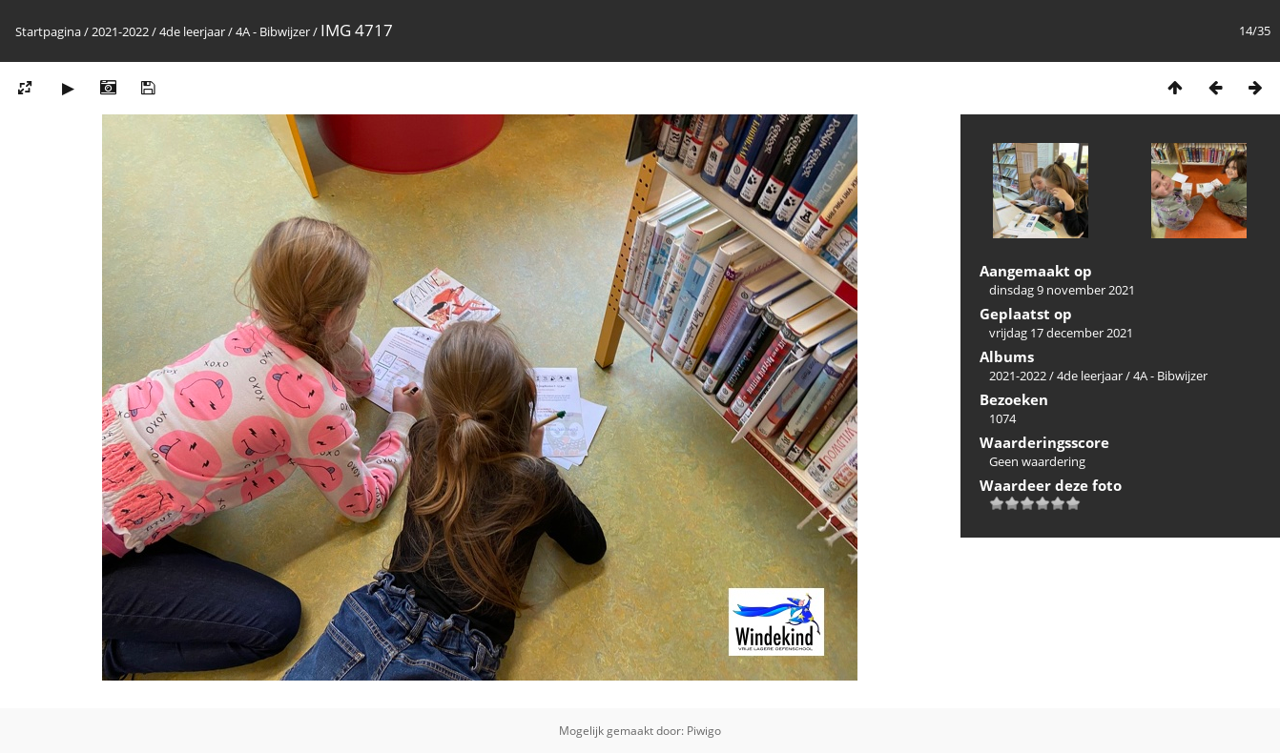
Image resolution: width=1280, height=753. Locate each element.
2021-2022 (120, 31)
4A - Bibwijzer (273, 31)
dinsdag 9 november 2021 (1062, 289)
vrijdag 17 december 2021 (1061, 332)
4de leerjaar (192, 31)
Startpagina (48, 31)
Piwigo (704, 730)
